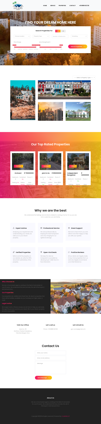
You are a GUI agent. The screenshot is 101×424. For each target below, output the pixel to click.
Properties (62, 5)
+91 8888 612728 (84, 5)
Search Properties (78, 46)
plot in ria (46, 173)
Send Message (43, 374)
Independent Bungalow (72, 174)
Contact (72, 5)
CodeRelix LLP (66, 413)
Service (52, 5)
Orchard (18, 173)
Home (45, 5)
